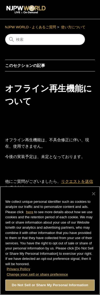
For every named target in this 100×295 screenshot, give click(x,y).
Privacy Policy (18, 270)
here (29, 213)
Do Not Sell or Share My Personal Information (50, 286)
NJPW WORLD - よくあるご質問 (30, 27)
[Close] (93, 195)
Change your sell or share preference (37, 275)
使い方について (73, 27)
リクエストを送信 (77, 181)
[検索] (45, 39)
